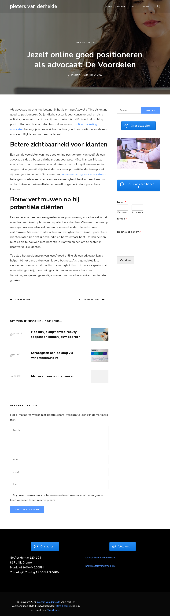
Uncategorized (85, 42)
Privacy (146, 7)
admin (76, 74)
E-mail (122, 218)
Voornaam (122, 212)
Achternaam (137, 212)
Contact (134, 7)
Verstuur (126, 260)
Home (109, 7)
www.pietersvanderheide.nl (100, 557)
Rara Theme (63, 606)
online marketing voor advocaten (82, 174)
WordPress (53, 610)
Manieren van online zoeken (52, 376)
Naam (121, 202)
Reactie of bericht (129, 232)
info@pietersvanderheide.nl (100, 566)
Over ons (120, 7)
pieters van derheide (33, 6)
